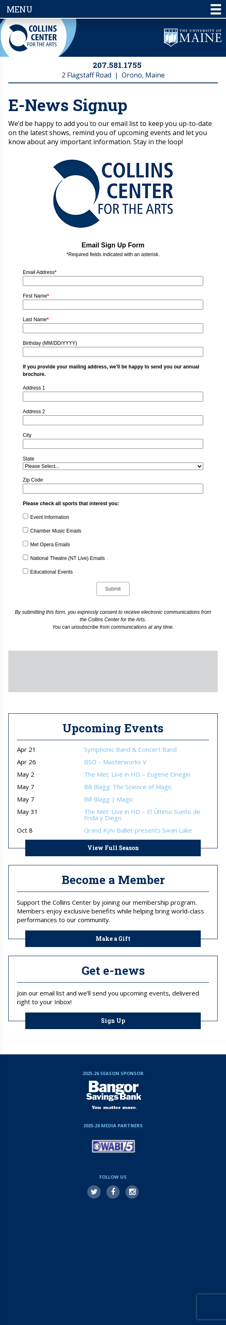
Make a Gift (113, 938)
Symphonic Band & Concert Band (130, 749)
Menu (114, 9)
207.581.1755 (117, 65)
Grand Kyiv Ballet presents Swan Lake (138, 830)
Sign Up (113, 1021)
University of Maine (193, 38)
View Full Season (113, 848)
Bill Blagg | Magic (108, 799)
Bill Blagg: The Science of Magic (128, 787)
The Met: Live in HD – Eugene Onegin (137, 774)
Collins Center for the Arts (33, 37)
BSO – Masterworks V (115, 762)
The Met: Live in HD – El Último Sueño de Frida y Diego (142, 815)
